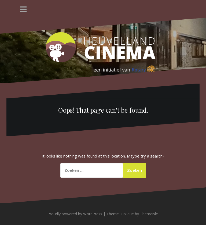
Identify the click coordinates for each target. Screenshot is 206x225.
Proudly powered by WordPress (74, 213)
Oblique (127, 213)
